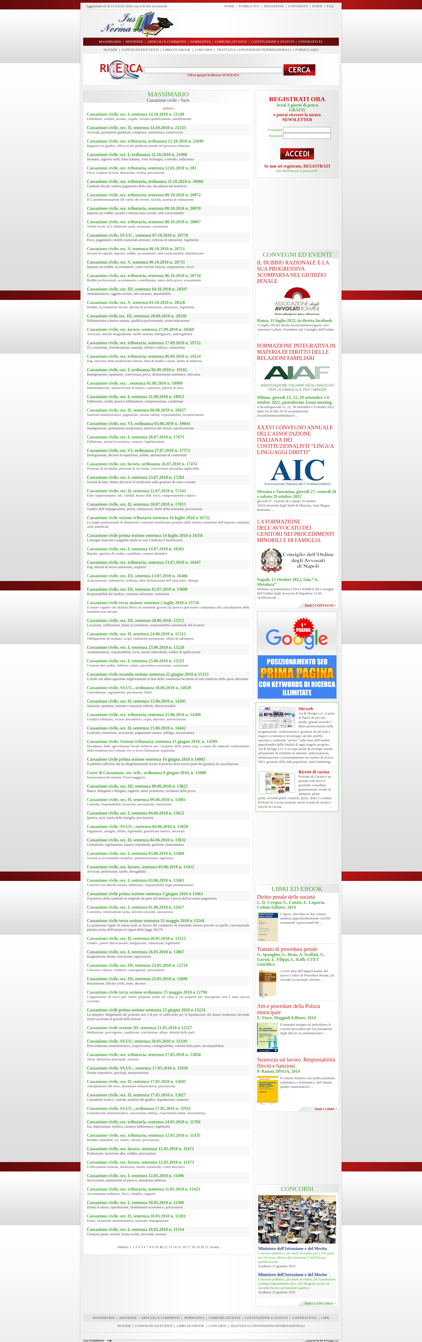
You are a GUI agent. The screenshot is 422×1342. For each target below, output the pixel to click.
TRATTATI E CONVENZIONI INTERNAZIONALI (254, 50)
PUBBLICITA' (249, 6)
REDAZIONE (274, 6)
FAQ (330, 6)
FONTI (317, 6)
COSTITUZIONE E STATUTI (266, 1318)
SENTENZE (128, 1318)
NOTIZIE (110, 50)
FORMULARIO (306, 50)
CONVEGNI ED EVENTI (140, 50)
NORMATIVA (194, 1318)
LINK (325, 1318)
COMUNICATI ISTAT (225, 1318)
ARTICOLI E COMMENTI (160, 1318)
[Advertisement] (258, 24)
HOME (229, 6)
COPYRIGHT (298, 6)
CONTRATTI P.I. (304, 1318)
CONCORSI (204, 50)
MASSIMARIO (104, 1318)
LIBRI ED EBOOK (177, 50)
